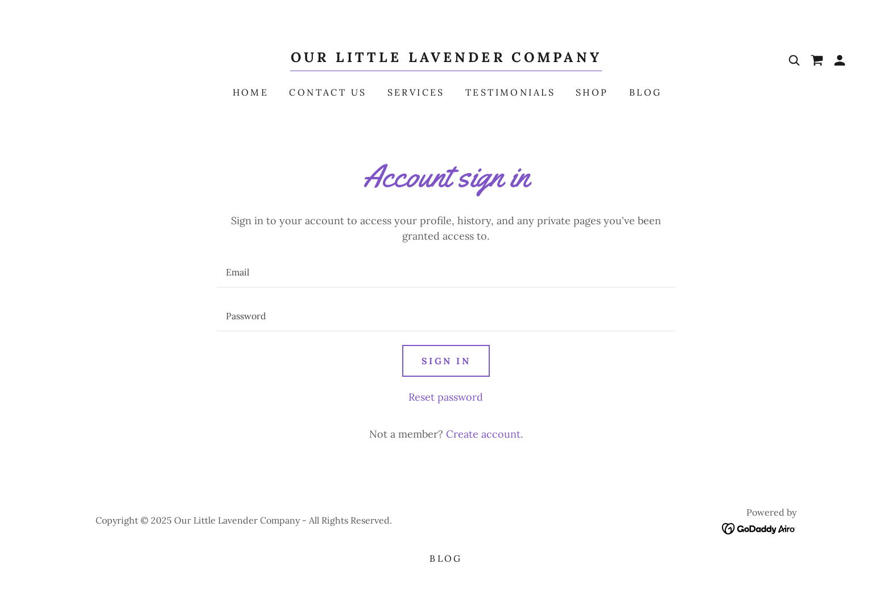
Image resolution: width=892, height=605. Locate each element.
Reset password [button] (445, 397)
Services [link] (416, 92)
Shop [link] (592, 92)
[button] (839, 60)
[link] (446, 58)
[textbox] (446, 272)
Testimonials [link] (510, 92)
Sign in (446, 361)
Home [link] (251, 92)
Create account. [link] (484, 434)
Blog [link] (645, 92)
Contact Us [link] (327, 92)
